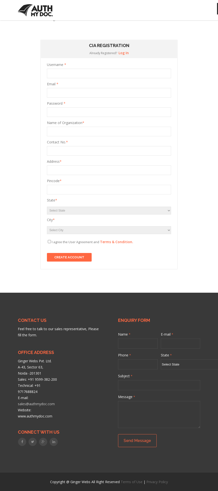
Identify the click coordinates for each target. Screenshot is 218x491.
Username (56, 64)
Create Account (69, 257)
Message (126, 396)
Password (56, 103)
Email (52, 84)
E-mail (167, 334)
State (52, 200)
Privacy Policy (157, 481)
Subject (125, 376)
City (51, 219)
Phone (124, 355)
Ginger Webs (80, 481)
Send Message (137, 440)
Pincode (54, 180)
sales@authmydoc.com (36, 404)
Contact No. (57, 142)
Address (54, 161)
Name (124, 334)
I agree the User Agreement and (92, 241)
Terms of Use (131, 481)
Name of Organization (65, 122)
